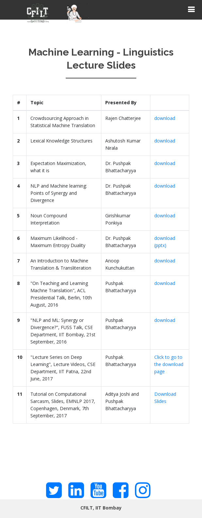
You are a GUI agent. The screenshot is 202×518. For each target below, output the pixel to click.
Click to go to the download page (168, 364)
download (164, 118)
